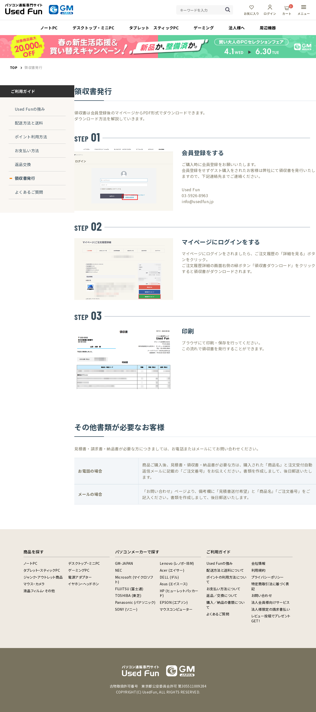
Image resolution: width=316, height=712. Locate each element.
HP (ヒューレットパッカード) (179, 593)
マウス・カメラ (34, 583)
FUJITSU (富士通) (129, 588)
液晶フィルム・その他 (39, 590)
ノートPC (30, 563)
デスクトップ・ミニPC (84, 563)
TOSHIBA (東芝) (128, 595)
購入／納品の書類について (225, 605)
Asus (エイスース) (174, 583)
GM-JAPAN (124, 563)
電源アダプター (80, 577)
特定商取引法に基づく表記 (270, 586)
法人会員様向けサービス (270, 602)
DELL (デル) (169, 577)
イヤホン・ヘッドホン (83, 583)
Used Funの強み (30, 109)
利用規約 (258, 570)
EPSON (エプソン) (174, 602)
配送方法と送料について (225, 570)
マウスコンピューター (176, 609)
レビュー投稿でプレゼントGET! (271, 618)
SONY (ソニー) (126, 609)
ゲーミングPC (78, 570)
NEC (118, 570)
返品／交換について (221, 595)
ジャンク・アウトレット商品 (43, 577)
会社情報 (258, 563)
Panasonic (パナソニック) (135, 602)
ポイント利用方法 (31, 137)
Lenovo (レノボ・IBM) (177, 563)
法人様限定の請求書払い (270, 609)
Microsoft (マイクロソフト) (134, 580)
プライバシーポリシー (267, 577)
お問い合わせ (261, 595)
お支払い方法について (223, 588)
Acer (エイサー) (172, 570)
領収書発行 (25, 178)
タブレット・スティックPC (41, 570)
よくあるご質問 (29, 192)
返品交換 (23, 164)
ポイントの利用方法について (226, 580)
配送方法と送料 (29, 123)
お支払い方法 (27, 150)
